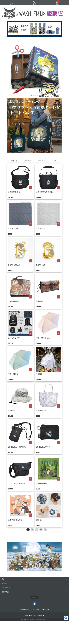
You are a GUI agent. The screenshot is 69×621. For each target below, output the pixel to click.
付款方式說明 (6, 587)
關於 (3, 579)
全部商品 (4, 583)
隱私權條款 (5, 592)
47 (41, 530)
